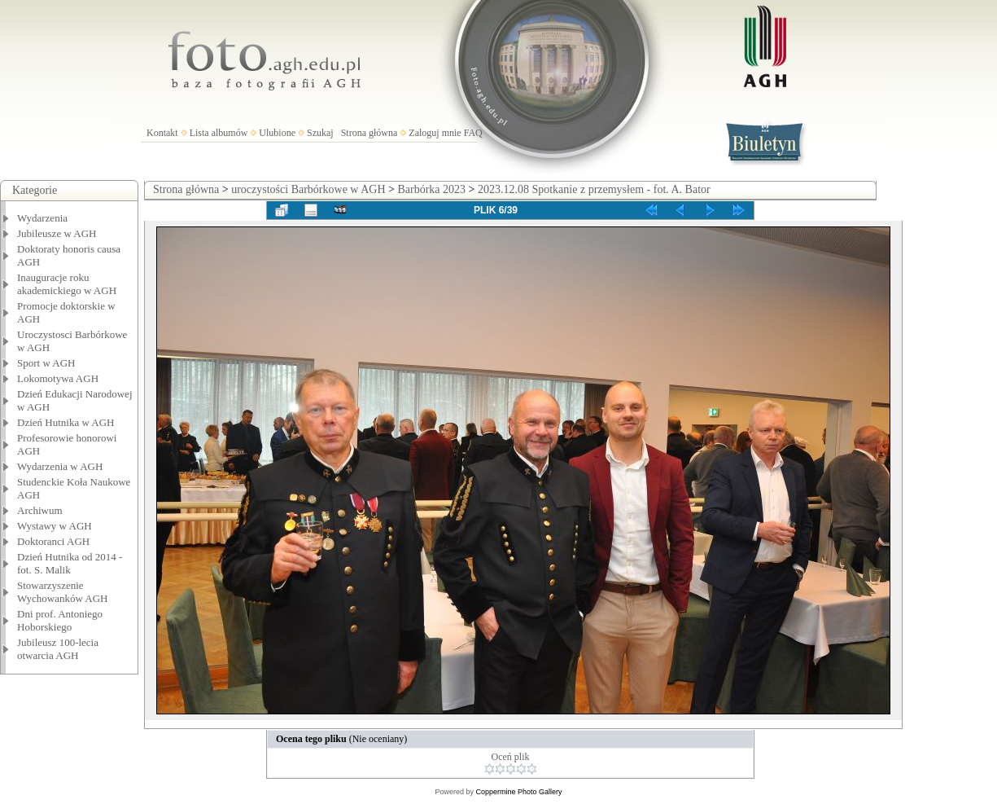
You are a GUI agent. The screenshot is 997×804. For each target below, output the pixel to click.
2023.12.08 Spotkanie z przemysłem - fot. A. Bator (594, 189)
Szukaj (320, 132)
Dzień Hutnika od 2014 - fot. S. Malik (69, 563)
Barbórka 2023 (431, 189)
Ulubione (277, 132)
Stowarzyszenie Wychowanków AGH (62, 591)
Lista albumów (219, 132)
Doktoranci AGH (53, 541)
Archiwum (40, 510)
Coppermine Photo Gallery (518, 792)
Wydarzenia (42, 218)
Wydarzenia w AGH (60, 466)
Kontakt (162, 132)
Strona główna (369, 132)
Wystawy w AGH (54, 526)
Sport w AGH (46, 363)
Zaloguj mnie (435, 132)
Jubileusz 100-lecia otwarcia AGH (57, 648)
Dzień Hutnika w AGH (66, 422)
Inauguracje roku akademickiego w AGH (66, 284)
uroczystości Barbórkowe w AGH (308, 189)
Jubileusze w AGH (57, 233)
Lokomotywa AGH (57, 378)
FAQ (473, 132)
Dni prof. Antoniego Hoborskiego (60, 620)
